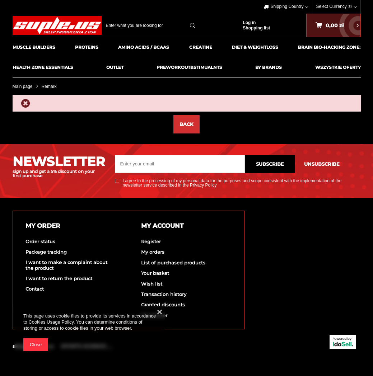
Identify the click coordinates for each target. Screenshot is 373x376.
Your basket (155, 273)
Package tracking (46, 252)
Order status (40, 241)
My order (42, 225)
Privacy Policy (203, 185)
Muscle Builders (34, 47)
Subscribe (270, 164)
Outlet (114, 67)
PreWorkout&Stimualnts (189, 67)
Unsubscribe (322, 164)
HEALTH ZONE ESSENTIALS (43, 67)
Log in (249, 22)
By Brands (268, 67)
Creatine (200, 47)
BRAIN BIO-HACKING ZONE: (329, 47)
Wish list (151, 284)
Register (151, 241)
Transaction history (163, 294)
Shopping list (256, 27)
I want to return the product (58, 278)
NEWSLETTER (58, 166)
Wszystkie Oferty (338, 67)
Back (186, 124)
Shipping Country (286, 6)
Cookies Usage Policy (50, 322)
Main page (23, 86)
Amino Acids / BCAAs (143, 47)
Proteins (86, 47)
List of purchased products (173, 262)
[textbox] (153, 25)
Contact (34, 289)
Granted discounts (163, 304)
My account (162, 225)
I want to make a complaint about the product (66, 265)
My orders (152, 252)
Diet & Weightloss (255, 47)
